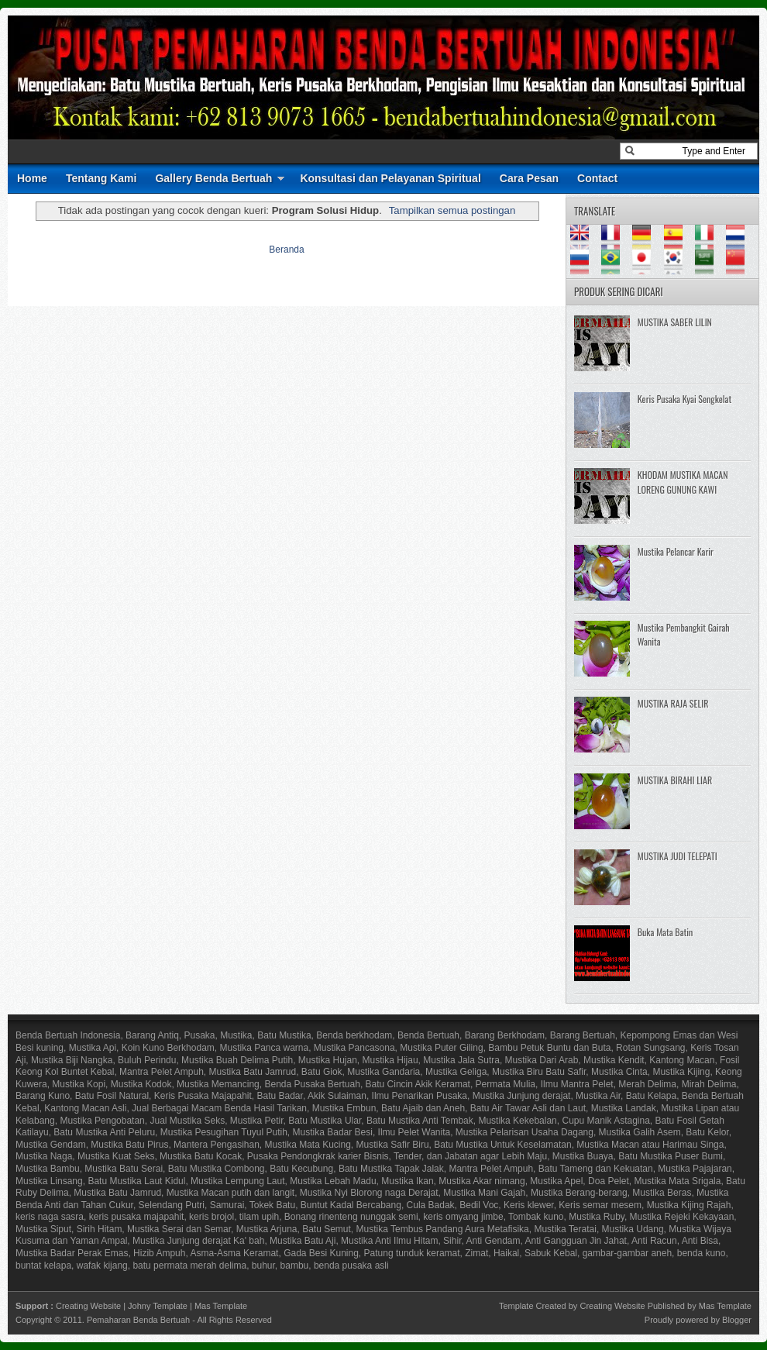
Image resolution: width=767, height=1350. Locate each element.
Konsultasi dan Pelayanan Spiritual (390, 178)
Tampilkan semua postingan (452, 210)
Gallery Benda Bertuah (213, 178)
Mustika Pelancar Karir (676, 551)
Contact (597, 178)
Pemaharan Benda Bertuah (138, 1319)
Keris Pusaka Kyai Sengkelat (684, 398)
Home (32, 178)
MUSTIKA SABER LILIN (675, 322)
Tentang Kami (101, 178)
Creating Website (88, 1305)
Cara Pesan (529, 178)
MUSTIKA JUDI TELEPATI (677, 856)
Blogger (737, 1319)
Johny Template (157, 1305)
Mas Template (220, 1305)
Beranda (286, 249)
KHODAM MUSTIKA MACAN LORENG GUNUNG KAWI (683, 482)
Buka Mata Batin (665, 931)
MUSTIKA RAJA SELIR (673, 703)
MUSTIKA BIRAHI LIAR (675, 780)
